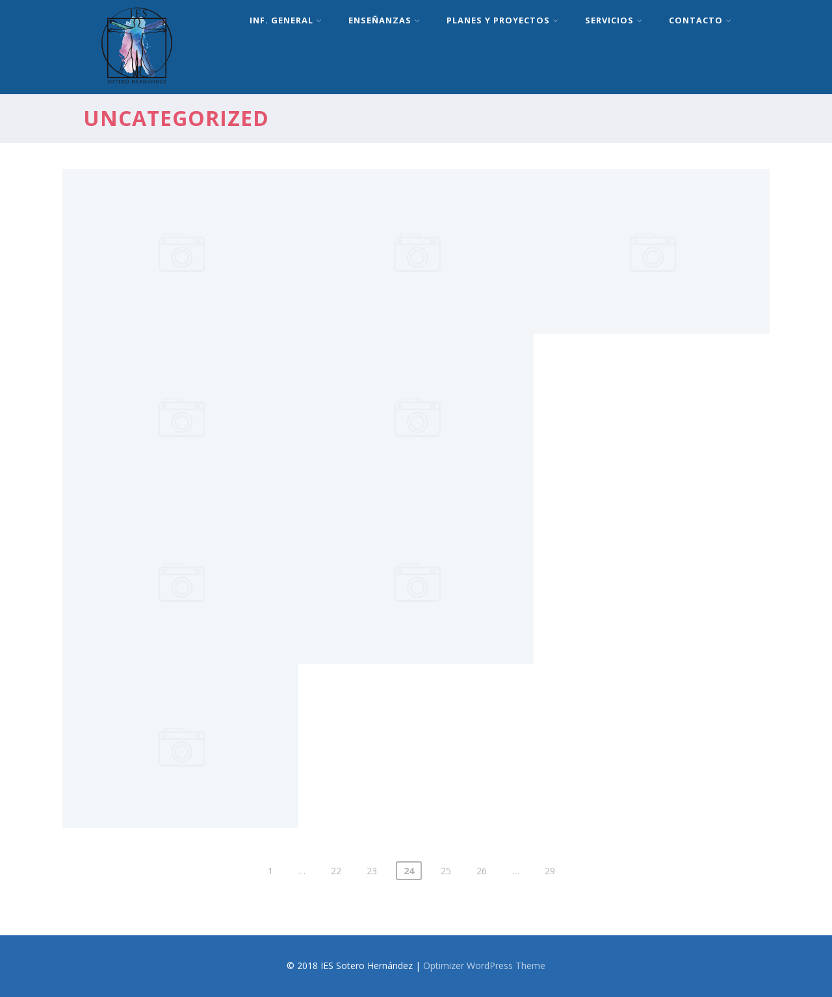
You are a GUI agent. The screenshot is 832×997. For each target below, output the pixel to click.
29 (550, 870)
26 (481, 870)
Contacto (700, 20)
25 (446, 870)
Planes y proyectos (503, 20)
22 (336, 870)
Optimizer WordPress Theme (484, 965)
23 (372, 870)
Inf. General (286, 20)
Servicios (614, 20)
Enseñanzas (384, 20)
